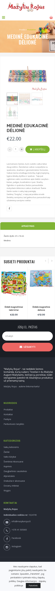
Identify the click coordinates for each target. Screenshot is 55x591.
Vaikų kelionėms (11, 447)
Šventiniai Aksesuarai (13, 461)
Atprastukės (9, 476)
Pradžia (22, 30)
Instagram (16, 546)
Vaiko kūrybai (10, 456)
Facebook (16, 538)
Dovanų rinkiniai (11, 485)
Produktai (8, 409)
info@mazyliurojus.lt (21, 521)
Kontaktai (8, 414)
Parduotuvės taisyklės (14, 424)
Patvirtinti (33, 585)
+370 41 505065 (19, 529)
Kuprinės (8, 466)
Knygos (7, 490)
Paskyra (7, 419)
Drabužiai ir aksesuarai (14, 480)
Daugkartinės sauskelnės (15, 471)
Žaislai (6, 452)
